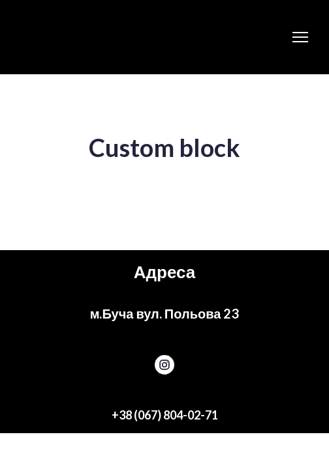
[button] (164, 365)
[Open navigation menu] (300, 37)
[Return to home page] (97, 37)
